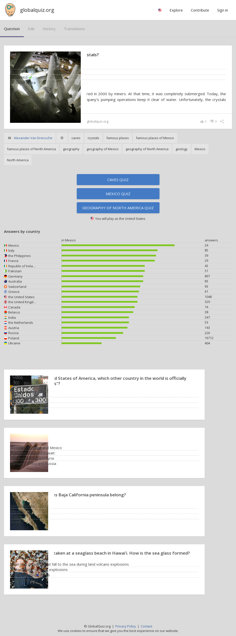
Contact (146, 626)
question (12, 28)
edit (31, 28)
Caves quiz (118, 185)
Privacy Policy (125, 626)
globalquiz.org (37, 10)
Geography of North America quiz (118, 213)
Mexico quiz (118, 199)
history (49, 28)
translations (74, 28)
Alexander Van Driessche (33, 143)
